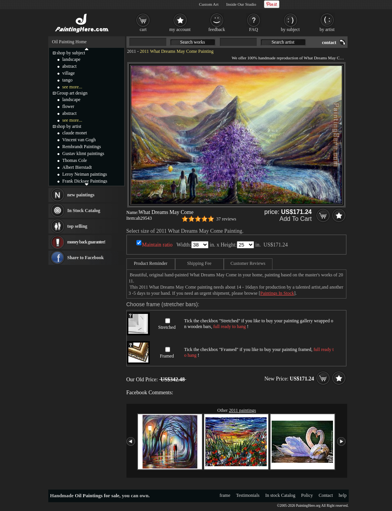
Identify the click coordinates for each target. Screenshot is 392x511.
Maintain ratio (157, 245)
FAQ (253, 29)
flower (68, 106)
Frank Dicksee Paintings (84, 181)
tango (67, 80)
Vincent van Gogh (79, 139)
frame (225, 495)
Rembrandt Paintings (81, 146)
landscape (71, 59)
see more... (72, 87)
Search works (192, 42)
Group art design (72, 93)
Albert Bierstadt (77, 167)
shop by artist (69, 126)
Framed (167, 356)
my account (180, 29)
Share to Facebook (85, 257)
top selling (77, 226)
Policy (307, 495)
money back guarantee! (86, 242)
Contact (326, 495)
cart (143, 29)
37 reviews (226, 219)
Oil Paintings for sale (97, 495)
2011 (131, 51)
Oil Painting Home (69, 41)
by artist (327, 29)
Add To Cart (295, 219)
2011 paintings (242, 410)
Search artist (283, 42)
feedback (216, 29)
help (343, 495)
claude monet (74, 133)
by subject (290, 29)
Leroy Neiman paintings (84, 174)
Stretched (166, 327)
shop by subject (71, 53)
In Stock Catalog (83, 210)
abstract (69, 66)
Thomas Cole (74, 160)
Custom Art (208, 4)
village (68, 73)
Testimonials (247, 495)
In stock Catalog (280, 495)
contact (329, 42)
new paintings (81, 195)
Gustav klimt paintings (83, 153)
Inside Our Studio (241, 4)
